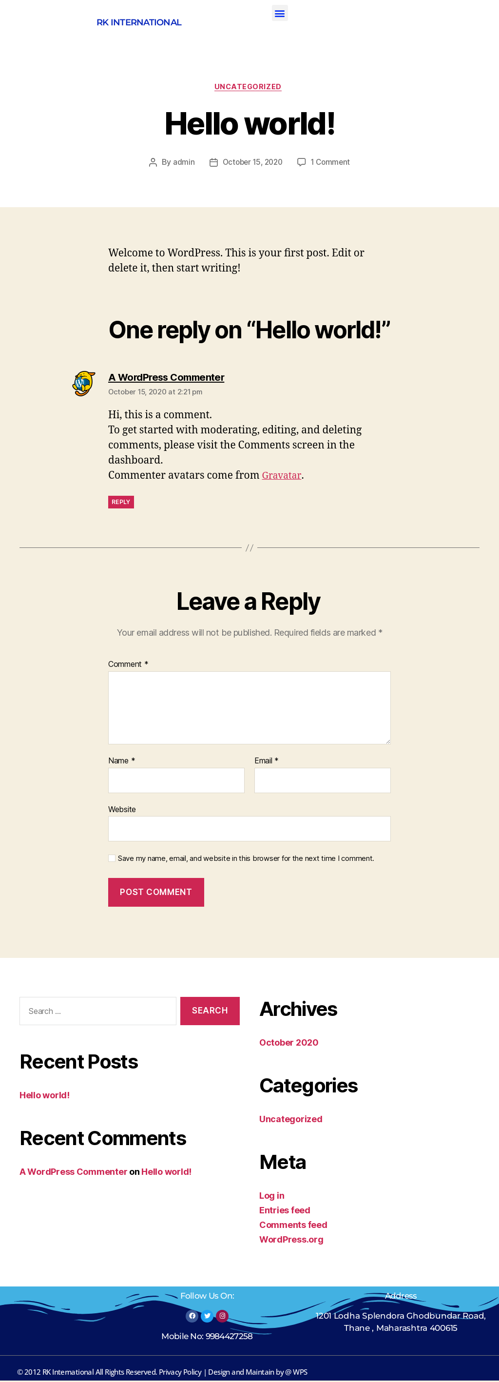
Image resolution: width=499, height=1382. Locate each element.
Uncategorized (249, 88)
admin (181, 164)
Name (121, 762)
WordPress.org (291, 1241)
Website (122, 811)
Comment (128, 666)
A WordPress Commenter (73, 1173)
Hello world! (44, 1096)
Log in (271, 1197)
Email (266, 762)
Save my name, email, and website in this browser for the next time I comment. (246, 860)
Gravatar (283, 477)
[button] (280, 13)
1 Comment (332, 164)
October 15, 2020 (251, 164)
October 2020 (289, 1044)
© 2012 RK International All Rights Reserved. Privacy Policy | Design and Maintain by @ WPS (162, 1373)
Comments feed (293, 1226)
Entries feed (284, 1212)
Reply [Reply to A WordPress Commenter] (121, 503)
